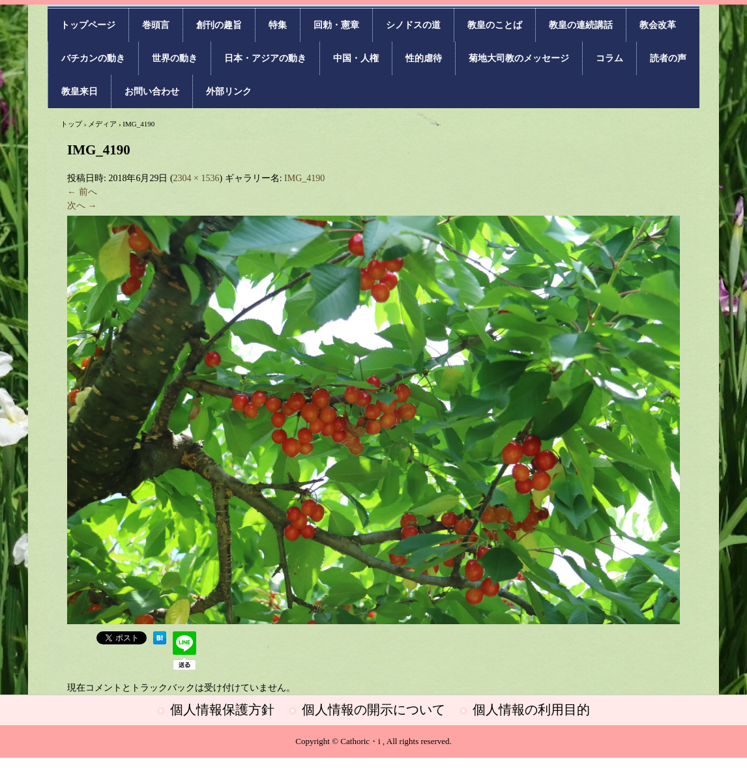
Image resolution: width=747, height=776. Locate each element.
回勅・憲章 (336, 25)
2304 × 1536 (196, 178)
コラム (609, 58)
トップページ (88, 25)
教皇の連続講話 (581, 25)
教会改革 (657, 25)
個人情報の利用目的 (531, 709)
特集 (278, 25)
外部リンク (229, 91)
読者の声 (668, 58)
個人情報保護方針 (222, 709)
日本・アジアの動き (265, 58)
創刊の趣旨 (219, 25)
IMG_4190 (304, 178)
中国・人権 (356, 58)
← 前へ (82, 192)
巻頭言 (155, 25)
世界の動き (175, 58)
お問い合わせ (151, 91)
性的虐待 (423, 58)
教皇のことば (494, 25)
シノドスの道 (413, 25)
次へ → (82, 205)
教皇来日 (79, 91)
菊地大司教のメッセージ (519, 58)
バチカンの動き (93, 58)
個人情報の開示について (373, 709)
